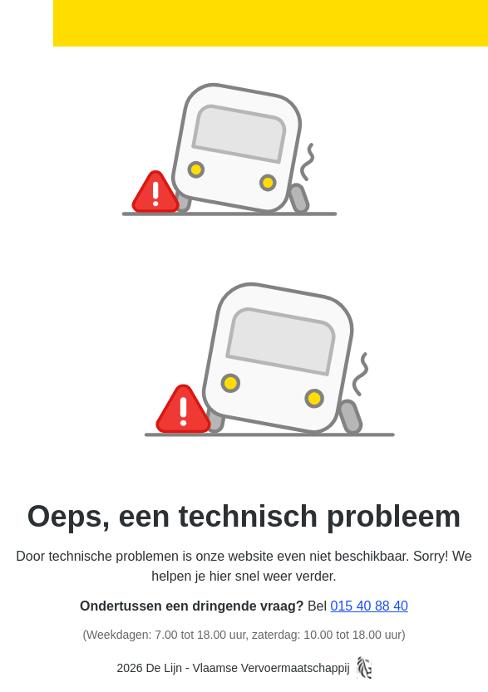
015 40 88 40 (369, 606)
